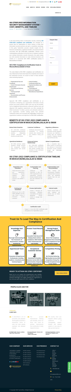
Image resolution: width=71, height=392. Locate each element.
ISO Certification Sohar (41, 356)
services (38, 7)
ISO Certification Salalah (41, 354)
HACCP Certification (26, 362)
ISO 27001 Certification (27, 358)
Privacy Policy (58, 390)
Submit (53, 84)
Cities (47, 7)
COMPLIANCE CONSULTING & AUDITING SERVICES (18, 295)
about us (32, 7)
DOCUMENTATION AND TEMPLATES (52, 297)
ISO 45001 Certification (27, 354)
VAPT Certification (26, 364)
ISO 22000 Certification (27, 356)
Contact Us (58, 12)
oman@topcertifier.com (43, 1)
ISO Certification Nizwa (41, 352)
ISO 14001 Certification (27, 352)
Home (27, 7)
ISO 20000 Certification (27, 360)
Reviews (43, 7)
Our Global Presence (55, 7)
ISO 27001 (19, 29)
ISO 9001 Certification (27, 350)
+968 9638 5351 (32, 1)
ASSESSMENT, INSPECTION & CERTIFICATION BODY (36, 298)
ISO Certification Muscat (41, 350)
